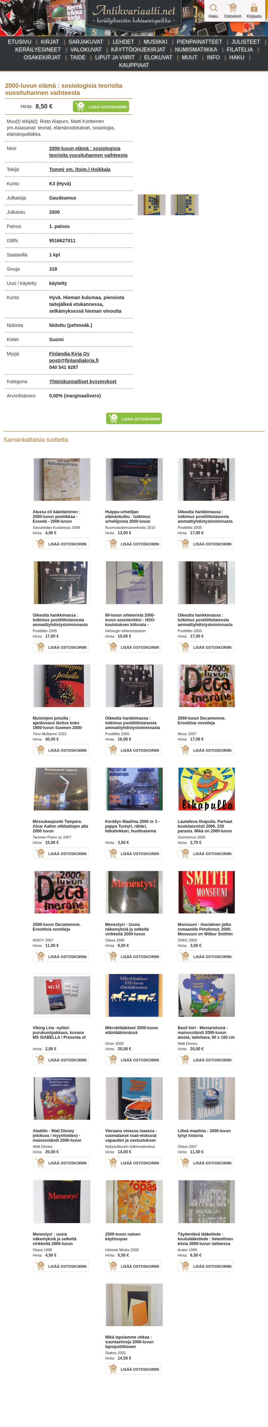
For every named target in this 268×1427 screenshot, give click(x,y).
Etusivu (19, 42)
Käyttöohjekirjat (138, 50)
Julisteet (245, 42)
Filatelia (240, 50)
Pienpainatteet (199, 42)
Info (213, 57)
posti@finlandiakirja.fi (74, 360)
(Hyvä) (64, 183)
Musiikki (155, 42)
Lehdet (123, 42)
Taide (78, 57)
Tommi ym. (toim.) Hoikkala (79, 169)
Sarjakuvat (85, 42)
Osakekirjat (42, 57)
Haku (236, 57)
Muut (189, 57)
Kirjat (50, 42)
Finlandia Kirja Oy (69, 353)
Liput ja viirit (115, 57)
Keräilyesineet (38, 50)
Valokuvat (85, 50)
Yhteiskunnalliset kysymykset (82, 381)
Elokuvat (158, 57)
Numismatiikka (196, 50)
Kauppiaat (134, 65)
